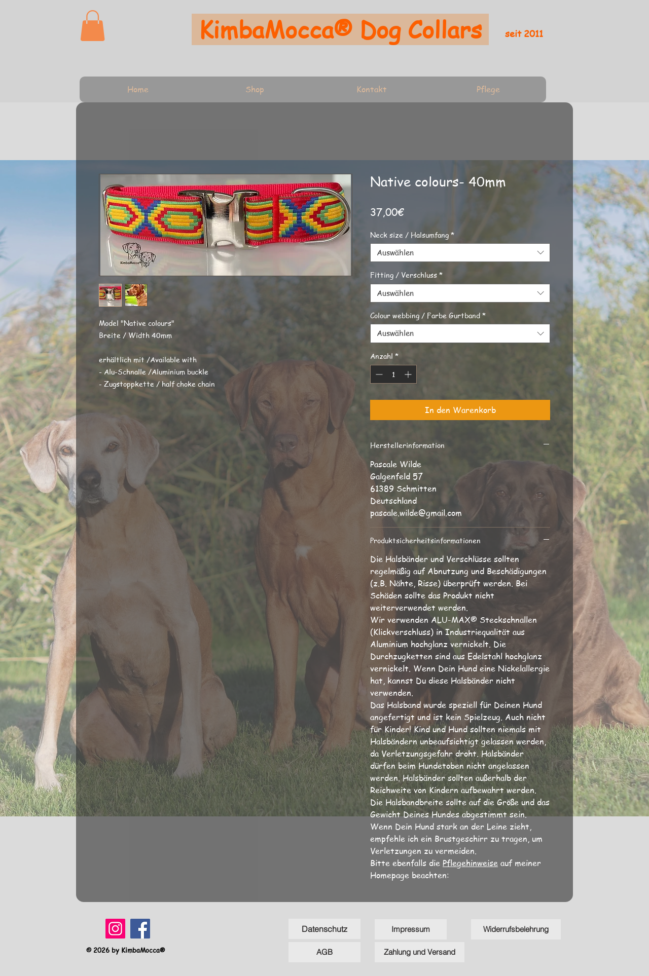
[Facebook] (140, 929)
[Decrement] (378, 374)
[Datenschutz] (324, 929)
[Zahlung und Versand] (419, 952)
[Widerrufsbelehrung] (516, 929)
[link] (92, 25)
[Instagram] (115, 929)
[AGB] (324, 952)
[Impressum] (411, 929)
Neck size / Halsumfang (412, 234)
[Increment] (409, 374)
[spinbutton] (393, 374)
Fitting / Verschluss (406, 274)
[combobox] (460, 252)
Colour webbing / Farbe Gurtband (428, 315)
